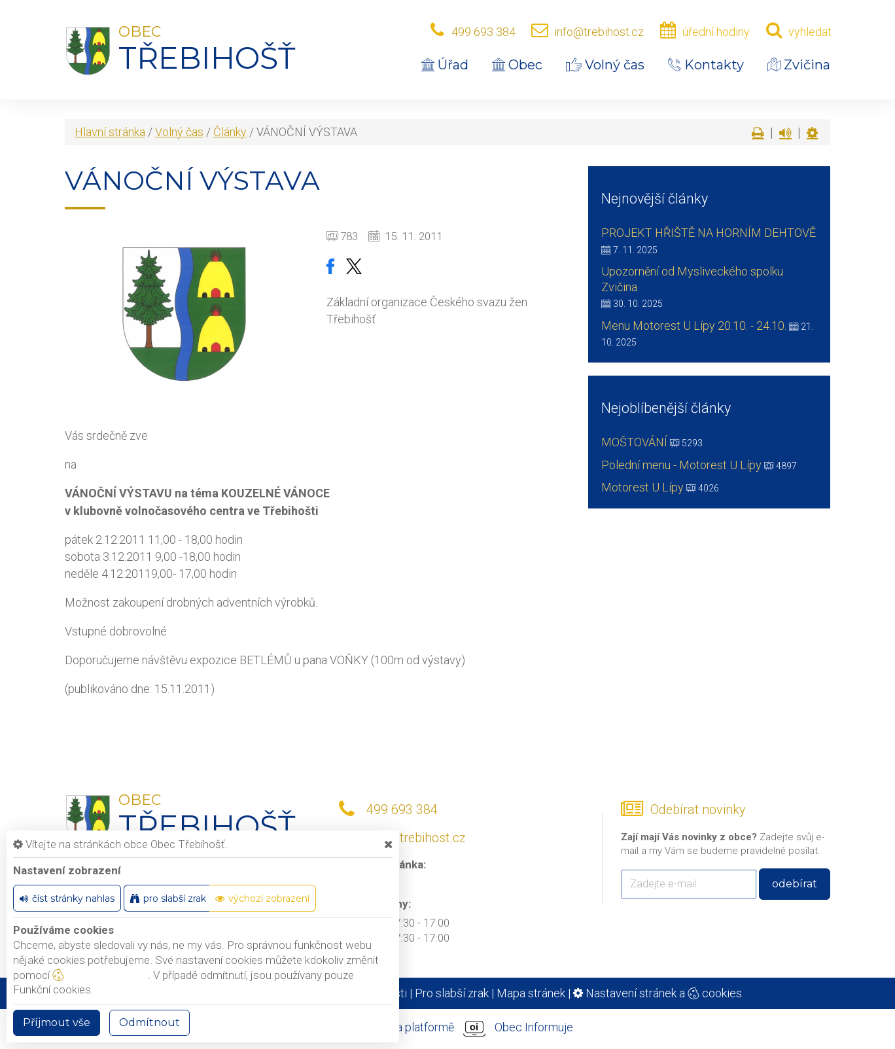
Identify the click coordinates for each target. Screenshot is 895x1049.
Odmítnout (149, 1022)
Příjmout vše (56, 1022)
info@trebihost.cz (599, 32)
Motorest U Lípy (642, 487)
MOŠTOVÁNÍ (634, 442)
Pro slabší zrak (452, 993)
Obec (517, 65)
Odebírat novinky (697, 809)
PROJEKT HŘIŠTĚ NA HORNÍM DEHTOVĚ (708, 233)
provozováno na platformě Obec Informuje (447, 1028)
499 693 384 (483, 32)
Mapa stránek (531, 993)
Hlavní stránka (110, 132)
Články (230, 132)
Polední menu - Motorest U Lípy (681, 465)
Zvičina (798, 65)
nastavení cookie (100, 975)
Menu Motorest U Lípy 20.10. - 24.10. (693, 325)
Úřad (444, 65)
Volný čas (605, 65)
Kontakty (706, 65)
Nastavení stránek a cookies (657, 993)
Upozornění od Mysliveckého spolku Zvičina (692, 279)
